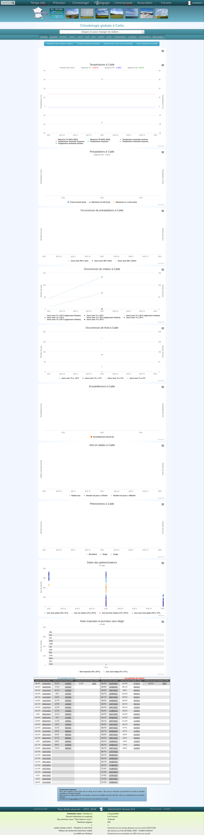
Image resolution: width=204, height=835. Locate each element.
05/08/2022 (113, 718)
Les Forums (113, 816)
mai (87, 37)
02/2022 (68, 697)
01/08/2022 (113, 762)
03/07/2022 (113, 714)
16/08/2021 (113, 745)
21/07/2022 (113, 684)
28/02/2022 (46, 718)
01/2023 (68, 690)
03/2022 (68, 701)
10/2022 (137, 707)
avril (80, 37)
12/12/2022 (46, 782)
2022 (94, 684)
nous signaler (74, 799)
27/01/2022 (46, 745)
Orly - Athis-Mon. (57, 9)
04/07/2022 (113, 707)
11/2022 (68, 711)
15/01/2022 (46, 758)
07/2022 (137, 684)
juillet (101, 37)
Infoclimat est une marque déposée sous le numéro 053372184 (132, 828)
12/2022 (68, 704)
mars (72, 37)
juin (93, 37)
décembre (158, 37)
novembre (144, 37)
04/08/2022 (113, 731)
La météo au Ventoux (83, 833)
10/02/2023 (46, 687)
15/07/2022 (113, 724)
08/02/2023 (46, 738)
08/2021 (137, 694)
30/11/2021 (46, 762)
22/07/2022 (113, 704)
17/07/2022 (113, 752)
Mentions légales (84, 822)
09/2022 (137, 704)
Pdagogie (102, 2)
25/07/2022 (113, 735)
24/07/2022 (113, 779)
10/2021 (137, 711)
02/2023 (68, 687)
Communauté (123, 3)
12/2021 (68, 694)
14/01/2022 (46, 741)
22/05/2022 (113, 775)
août (109, 37)
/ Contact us (79, 813)
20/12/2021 (46, 769)
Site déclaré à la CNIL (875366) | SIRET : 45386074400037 (130, 831)
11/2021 (68, 718)
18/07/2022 (113, 738)
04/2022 (68, 707)
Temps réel (39, 3)
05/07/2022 (113, 697)
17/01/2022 (46, 772)
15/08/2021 (113, 694)
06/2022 (137, 690)
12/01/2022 (46, 694)
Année (43, 37)
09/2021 (137, 697)
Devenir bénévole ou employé (79, 816)
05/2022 (137, 701)
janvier (53, 37)
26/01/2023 (46, 735)
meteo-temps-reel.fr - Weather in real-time (73, 827)
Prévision (59, 3)
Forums (166, 3)
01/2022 (68, 684)
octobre (132, 37)
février (63, 37)
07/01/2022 (46, 684)
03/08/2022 (113, 782)
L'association (113, 813)
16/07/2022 (113, 772)
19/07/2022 (113, 748)
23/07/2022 (113, 690)
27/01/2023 (46, 711)
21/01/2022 (46, 765)
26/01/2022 (46, 748)
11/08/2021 (113, 711)
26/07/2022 (113, 728)
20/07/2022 (113, 721)
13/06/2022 (113, 758)
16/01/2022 (46, 779)
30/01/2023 (46, 724)
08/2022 (137, 687)
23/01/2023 (46, 752)
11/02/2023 (46, 707)
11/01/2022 (46, 697)
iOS (109, 822)
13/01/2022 (46, 701)
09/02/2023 (46, 704)
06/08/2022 (113, 755)
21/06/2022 (113, 769)
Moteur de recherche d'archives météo (75, 830)
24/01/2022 (46, 775)
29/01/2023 (46, 714)
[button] (59, 44)
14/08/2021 (113, 701)
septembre (120, 37)
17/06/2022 (113, 765)
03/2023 (68, 714)
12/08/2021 (113, 741)
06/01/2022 (46, 721)
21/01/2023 (46, 690)
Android (111, 819)
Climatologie (80, 3)
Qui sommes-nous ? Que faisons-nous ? (74, 819)
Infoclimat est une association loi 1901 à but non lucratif (129, 833)
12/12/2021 (46, 731)
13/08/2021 (113, 687)
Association (144, 3)
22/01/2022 (46, 755)
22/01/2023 (46, 728)
